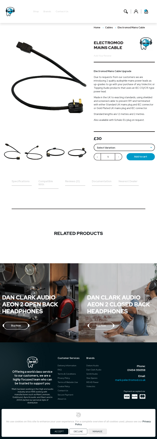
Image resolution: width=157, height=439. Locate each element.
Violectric (90, 386)
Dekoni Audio (92, 365)
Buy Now (16, 325)
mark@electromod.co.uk (130, 380)
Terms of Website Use (68, 382)
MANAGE (97, 431)
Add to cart (140, 156)
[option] (13, 152)
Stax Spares (91, 378)
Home (97, 27)
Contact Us (62, 11)
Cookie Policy (64, 386)
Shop (36, 11)
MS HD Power (92, 382)
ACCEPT (59, 431)
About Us (62, 399)
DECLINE (78, 431)
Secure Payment (65, 394)
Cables (109, 27)
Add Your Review (102, 55)
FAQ (60, 369)
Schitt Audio (92, 374)
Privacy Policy (64, 378)
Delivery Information (67, 365)
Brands (47, 11)
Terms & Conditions (67, 374)
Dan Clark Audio (93, 369)
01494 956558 (136, 370)
